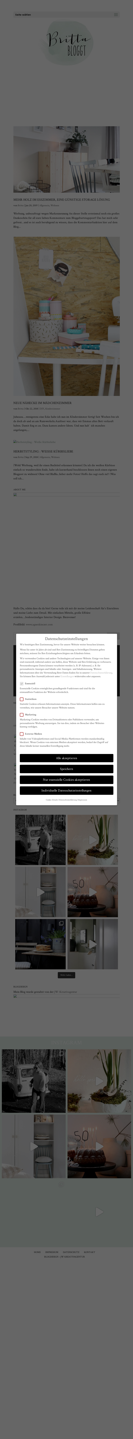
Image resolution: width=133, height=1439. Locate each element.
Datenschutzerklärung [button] (68, 800)
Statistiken (30, 699)
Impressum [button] (82, 800)
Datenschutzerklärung (101, 672)
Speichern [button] (66, 769)
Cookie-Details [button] (52, 800)
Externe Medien (32, 734)
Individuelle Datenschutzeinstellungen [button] (66, 790)
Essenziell (29, 683)
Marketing (29, 714)
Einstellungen (67, 676)
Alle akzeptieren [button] (66, 758)
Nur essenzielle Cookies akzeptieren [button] (66, 780)
